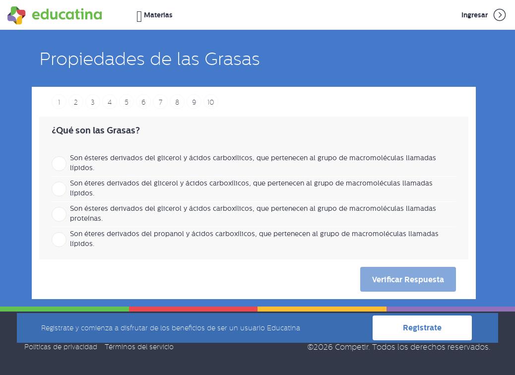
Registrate (422, 327)
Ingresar (484, 15)
